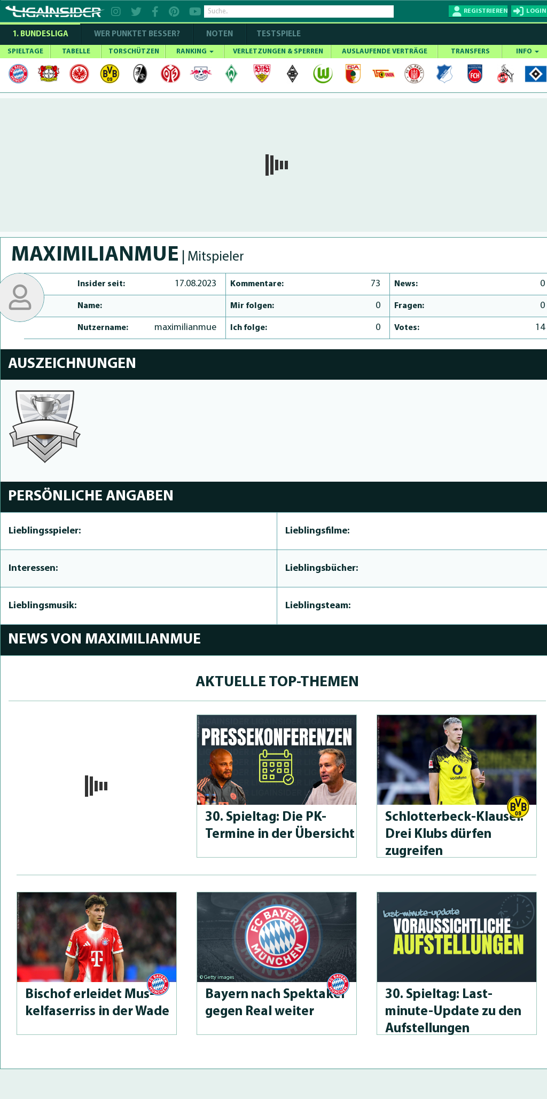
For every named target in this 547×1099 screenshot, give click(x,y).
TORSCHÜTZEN (133, 51)
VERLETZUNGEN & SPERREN (278, 51)
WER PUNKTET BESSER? (137, 34)
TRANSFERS (470, 51)
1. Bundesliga (40, 34)
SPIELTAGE (25, 51)
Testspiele (277, 34)
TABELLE (76, 51)
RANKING (195, 51)
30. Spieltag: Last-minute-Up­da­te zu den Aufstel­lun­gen (453, 1011)
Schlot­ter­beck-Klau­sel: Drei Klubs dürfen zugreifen (454, 834)
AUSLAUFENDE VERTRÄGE (384, 51)
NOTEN (219, 34)
